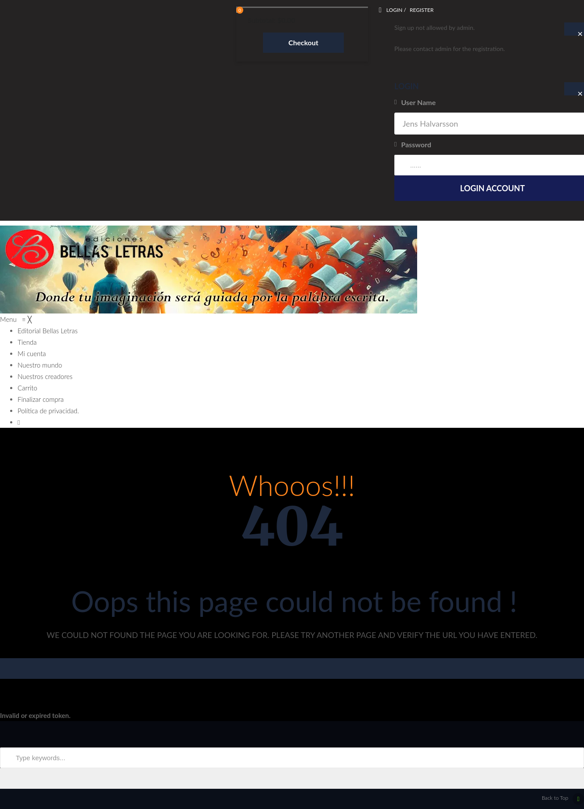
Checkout (303, 42)
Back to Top (563, 799)
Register (421, 10)
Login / (396, 10)
